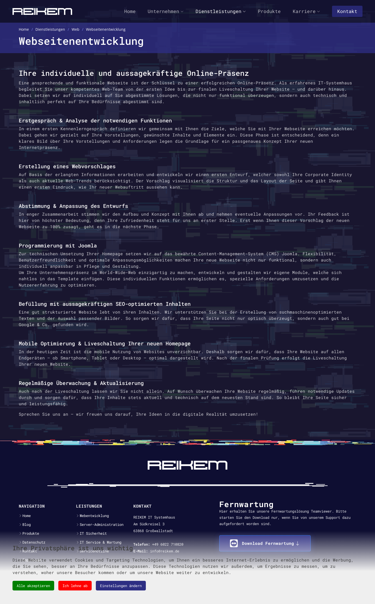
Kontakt (347, 11)
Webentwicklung (94, 516)
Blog (26, 524)
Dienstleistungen (221, 11)
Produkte (269, 11)
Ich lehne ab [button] (75, 585)
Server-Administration (101, 524)
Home (130, 11)
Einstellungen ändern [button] (121, 585)
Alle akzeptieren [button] (33, 585)
